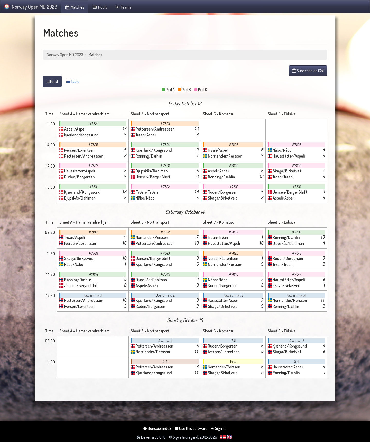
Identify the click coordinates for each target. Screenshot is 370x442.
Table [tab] (72, 81)
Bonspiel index (157, 428)
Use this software (190, 428)
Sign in (218, 428)
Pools (99, 7)
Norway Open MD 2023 (30, 6)
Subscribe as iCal (308, 70)
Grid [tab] (52, 81)
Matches (75, 7)
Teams (123, 7)
